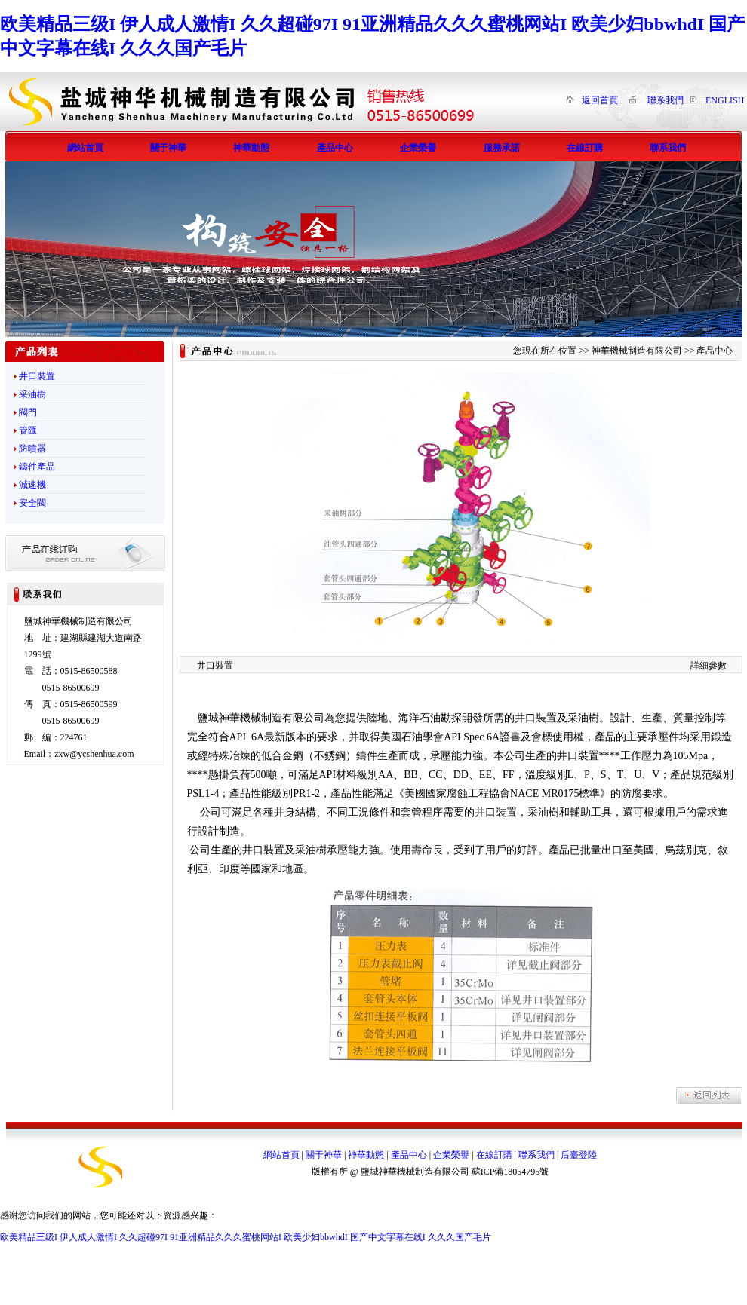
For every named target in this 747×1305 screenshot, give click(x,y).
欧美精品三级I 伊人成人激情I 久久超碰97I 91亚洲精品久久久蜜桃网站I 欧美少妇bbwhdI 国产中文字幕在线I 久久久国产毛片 (245, 1237)
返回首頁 (600, 100)
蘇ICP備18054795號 (510, 1171)
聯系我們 (665, 100)
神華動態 (366, 1155)
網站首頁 (281, 1155)
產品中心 (409, 1155)
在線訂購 (494, 1155)
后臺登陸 (579, 1155)
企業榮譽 (451, 1155)
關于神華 (324, 1155)
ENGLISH (725, 100)
